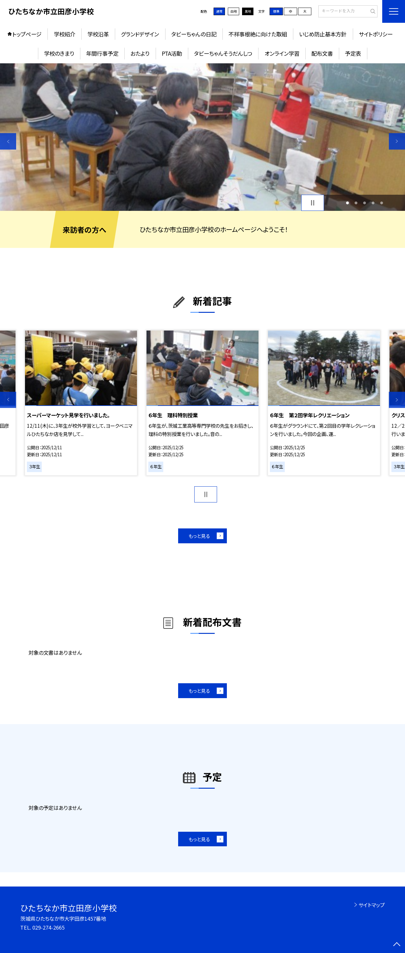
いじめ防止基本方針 (322, 34)
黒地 (248, 11)
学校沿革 (98, 34)
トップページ (26, 34)
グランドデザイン (140, 34)
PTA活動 (172, 53)
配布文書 (322, 53)
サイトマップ (371, 905)
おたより (139, 53)
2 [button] (355, 202)
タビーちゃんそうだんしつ (223, 53)
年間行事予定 (102, 53)
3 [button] (364, 202)
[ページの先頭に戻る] (397, 945)
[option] (202, 137)
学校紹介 (64, 34)
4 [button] (373, 202)
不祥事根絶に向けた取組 (257, 34)
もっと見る (199, 535)
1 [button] (347, 202)
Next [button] (397, 141)
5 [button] (381, 202)
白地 (233, 11)
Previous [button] (8, 141)
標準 (276, 11)
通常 (219, 11)
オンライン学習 (282, 53)
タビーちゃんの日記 (193, 34)
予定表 (353, 53)
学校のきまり (59, 53)
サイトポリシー (376, 34)
